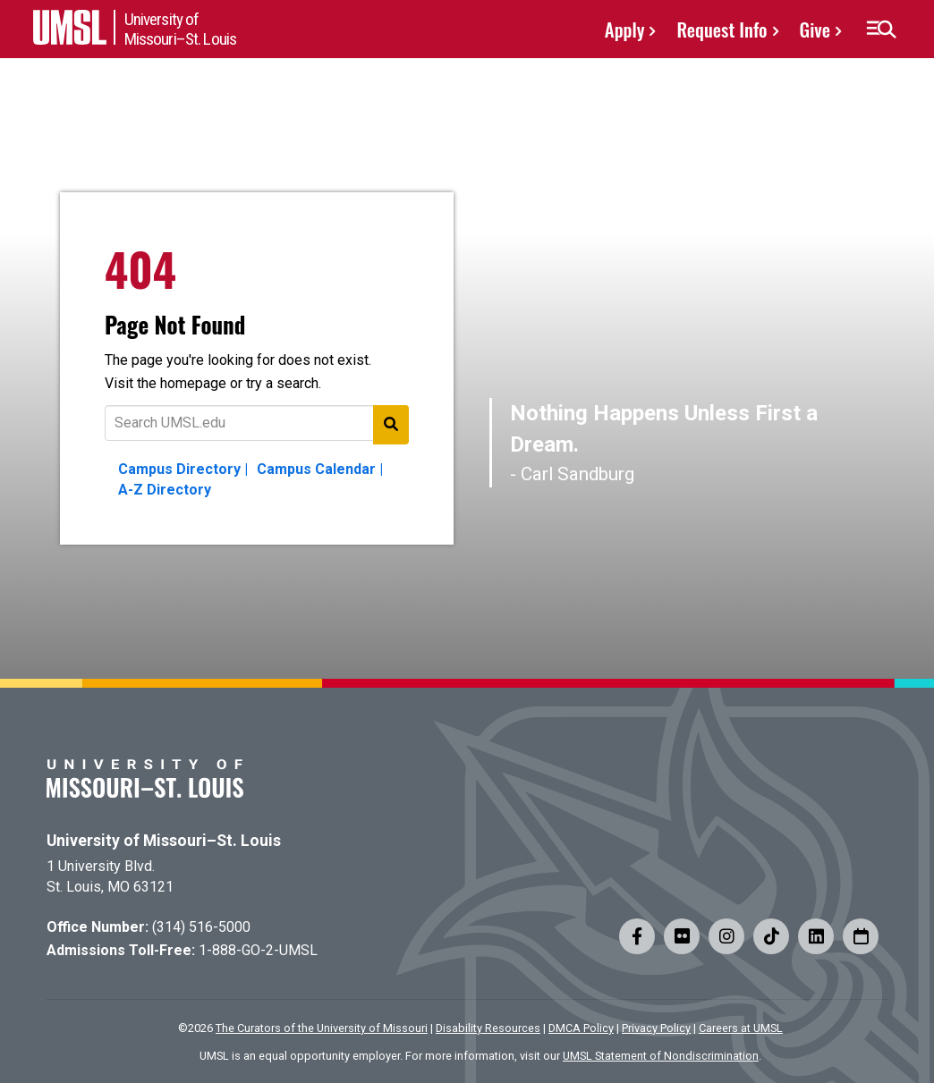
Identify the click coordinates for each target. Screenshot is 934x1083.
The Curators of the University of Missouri (322, 1028)
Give (815, 29)
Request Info (721, 29)
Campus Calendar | (320, 469)
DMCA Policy (581, 1028)
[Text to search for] (257, 423)
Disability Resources (488, 1028)
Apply (625, 29)
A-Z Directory (164, 489)
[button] (881, 29)
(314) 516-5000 (201, 926)
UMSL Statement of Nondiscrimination (661, 1055)
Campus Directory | (183, 469)
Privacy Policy (656, 1028)
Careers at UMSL (741, 1028)
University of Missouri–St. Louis (164, 841)
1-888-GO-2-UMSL (258, 950)
